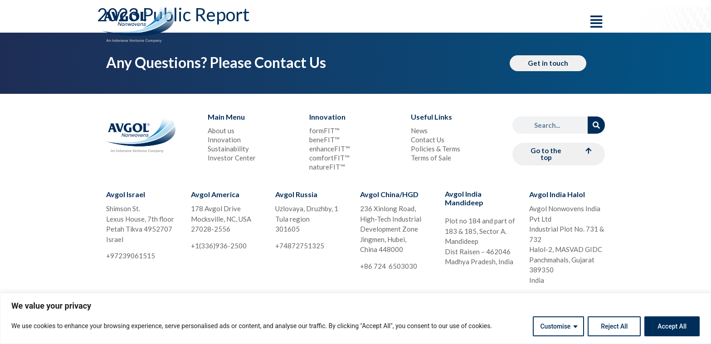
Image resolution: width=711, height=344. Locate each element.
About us (221, 130)
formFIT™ (324, 130)
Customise (555, 326)
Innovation (224, 140)
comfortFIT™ (329, 158)
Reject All (614, 326)
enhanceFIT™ (329, 149)
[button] (558, 154)
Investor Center (232, 158)
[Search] (596, 125)
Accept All (672, 326)
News (419, 130)
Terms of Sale (431, 158)
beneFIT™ (324, 140)
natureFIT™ (327, 167)
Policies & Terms (435, 149)
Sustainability (228, 149)
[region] (355, 318)
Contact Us (427, 140)
